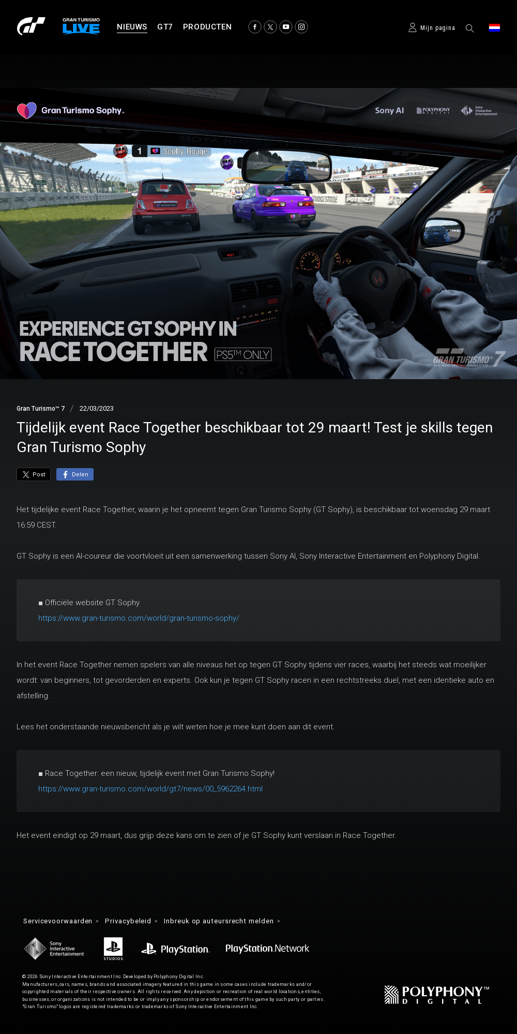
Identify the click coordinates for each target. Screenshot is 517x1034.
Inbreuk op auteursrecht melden (235, 921)
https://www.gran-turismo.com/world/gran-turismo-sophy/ (138, 618)
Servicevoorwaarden (62, 921)
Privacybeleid (138, 921)
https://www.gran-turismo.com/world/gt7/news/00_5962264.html (150, 788)
